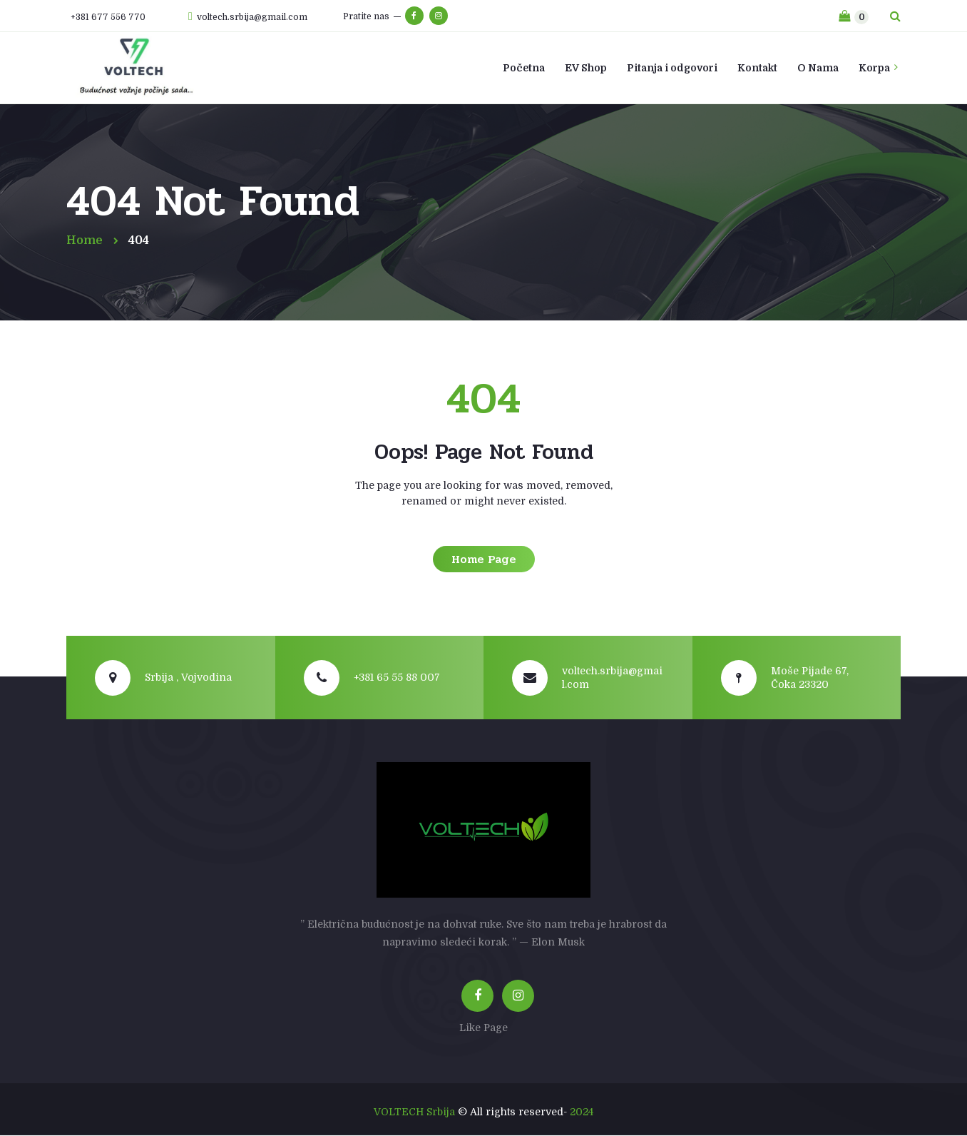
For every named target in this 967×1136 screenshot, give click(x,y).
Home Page (483, 559)
